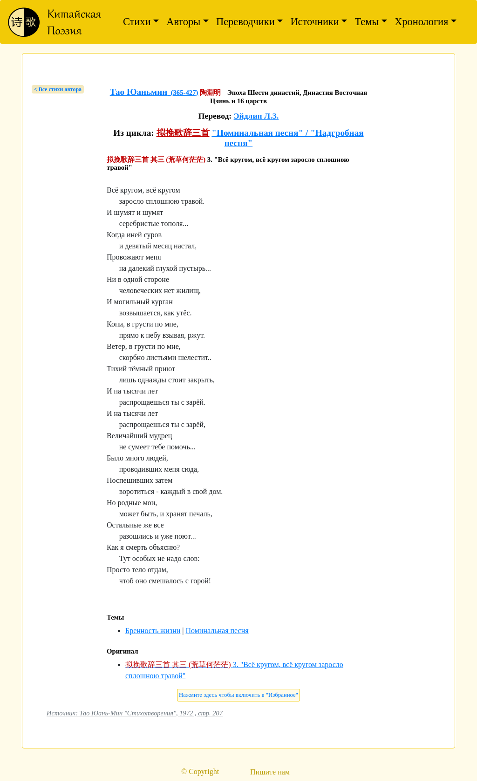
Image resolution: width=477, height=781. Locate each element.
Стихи (137, 21)
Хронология (421, 21)
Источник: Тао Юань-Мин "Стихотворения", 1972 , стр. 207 (135, 713)
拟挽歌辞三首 (183, 133)
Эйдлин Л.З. (256, 115)
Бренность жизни (152, 630)
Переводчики (245, 21)
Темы (366, 21)
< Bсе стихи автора (58, 89)
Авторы (183, 21)
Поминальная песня (216, 630)
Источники (314, 21)
